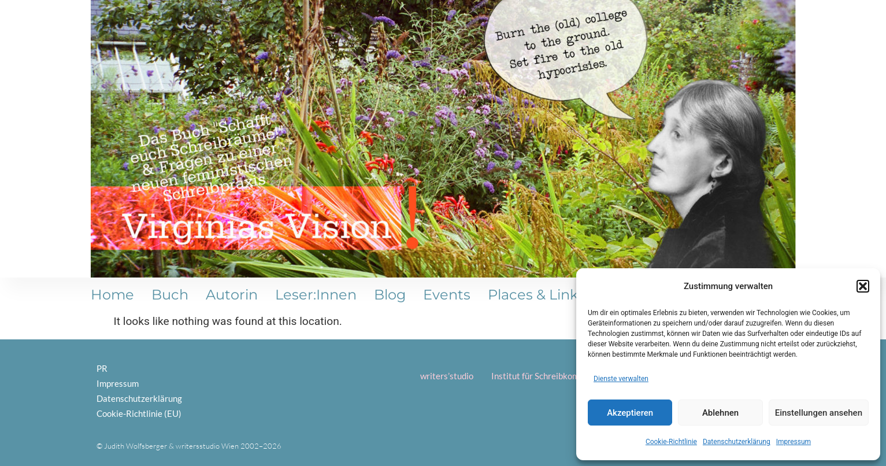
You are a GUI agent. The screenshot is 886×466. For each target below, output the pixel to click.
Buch (169, 294)
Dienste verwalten (621, 379)
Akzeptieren (630, 413)
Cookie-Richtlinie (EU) (139, 413)
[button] (863, 286)
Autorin (232, 294)
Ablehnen (720, 413)
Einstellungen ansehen (818, 413)
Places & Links (536, 294)
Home (112, 294)
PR (102, 368)
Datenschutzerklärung (736, 442)
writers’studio (446, 376)
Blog (390, 294)
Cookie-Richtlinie (671, 442)
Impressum (793, 442)
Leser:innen (316, 294)
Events (446, 294)
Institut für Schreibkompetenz (548, 376)
